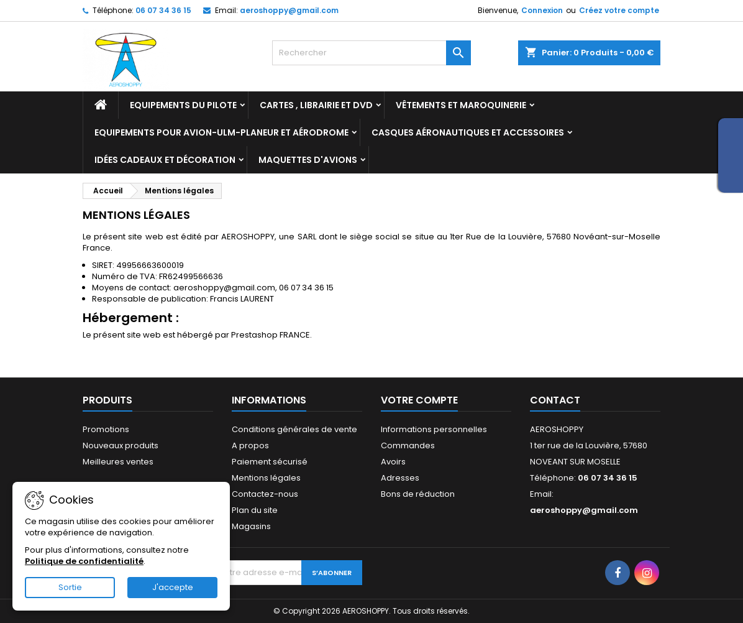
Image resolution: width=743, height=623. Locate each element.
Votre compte (419, 400)
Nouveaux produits (120, 445)
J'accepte (172, 587)
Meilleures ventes (118, 462)
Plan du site (255, 510)
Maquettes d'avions (307, 160)
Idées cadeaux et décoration (164, 160)
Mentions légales (266, 478)
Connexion (542, 10)
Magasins (251, 526)
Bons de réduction (418, 494)
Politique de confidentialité (84, 561)
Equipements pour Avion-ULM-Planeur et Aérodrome (221, 132)
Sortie (70, 587)
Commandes (408, 445)
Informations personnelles (434, 429)
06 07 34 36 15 (163, 10)
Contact (555, 400)
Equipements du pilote (183, 105)
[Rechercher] (371, 52)
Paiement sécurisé (270, 462)
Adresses (400, 478)
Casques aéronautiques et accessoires (468, 132)
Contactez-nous (265, 494)
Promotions (106, 429)
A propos (250, 445)
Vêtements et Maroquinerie (461, 105)
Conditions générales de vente (294, 429)
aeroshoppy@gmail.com (289, 10)
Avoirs (393, 462)
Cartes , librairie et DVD (316, 105)
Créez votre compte (619, 10)
